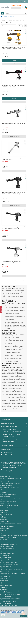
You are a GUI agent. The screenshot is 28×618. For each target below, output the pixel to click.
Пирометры (4, 530)
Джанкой (5, 436)
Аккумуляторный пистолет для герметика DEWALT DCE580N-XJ (13, 158)
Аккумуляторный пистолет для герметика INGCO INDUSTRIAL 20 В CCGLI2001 (13, 48)
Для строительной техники (8, 489)
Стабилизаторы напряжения (9, 544)
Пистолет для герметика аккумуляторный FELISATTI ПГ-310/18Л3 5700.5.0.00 (13, 227)
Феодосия (11, 434)
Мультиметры (5, 516)
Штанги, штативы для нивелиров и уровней (13, 568)
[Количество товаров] (20, 26)
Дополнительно (14, 445)
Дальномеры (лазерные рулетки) (10, 483)
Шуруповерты (5, 571)
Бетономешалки (5, 476)
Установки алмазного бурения (9, 564)
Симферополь (12, 429)
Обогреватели (5, 521)
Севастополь (6, 431)
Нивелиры (4, 519)
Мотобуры (4, 512)
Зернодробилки (5, 496)
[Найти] (25, 13)
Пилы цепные (5, 528)
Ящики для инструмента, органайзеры (12, 569)
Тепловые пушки (6, 557)
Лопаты (3, 508)
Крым (4, 429)
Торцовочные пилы (6, 592)
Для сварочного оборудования (10, 487)
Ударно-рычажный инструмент (10, 562)
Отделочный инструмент (8, 526)
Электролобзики (6, 596)
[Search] (16, 13)
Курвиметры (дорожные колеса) (10, 505)
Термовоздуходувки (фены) (9, 601)
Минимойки (4, 510)
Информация (14, 419)
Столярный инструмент (7, 553)
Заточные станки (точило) (8, 494)
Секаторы (4, 539)
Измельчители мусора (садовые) (10, 498)
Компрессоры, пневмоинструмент (10, 499)
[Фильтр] (1, 309)
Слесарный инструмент (8, 543)
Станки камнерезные (7, 546)
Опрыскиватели (5, 525)
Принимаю (23, 616)
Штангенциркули (6, 566)
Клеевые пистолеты (7, 583)
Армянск (12, 436)
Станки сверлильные (7, 550)
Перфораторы (5, 580)
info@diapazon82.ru (8, 454)
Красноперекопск (7, 439)
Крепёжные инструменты (8, 501)
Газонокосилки (5, 480)
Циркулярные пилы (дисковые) (10, 591)
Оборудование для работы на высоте (11, 523)
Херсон (12, 441)
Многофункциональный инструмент (11, 598)
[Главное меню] (18, 1)
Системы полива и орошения (9, 541)
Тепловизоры (5, 555)
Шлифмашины (5, 600)
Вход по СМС (16, 8)
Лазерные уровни (6, 507)
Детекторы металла (6, 485)
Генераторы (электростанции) (9, 482)
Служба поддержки (14, 423)
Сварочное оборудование (8, 537)
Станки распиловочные (7, 548)
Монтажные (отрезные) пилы (9, 605)
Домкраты (4, 492)
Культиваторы (5, 503)
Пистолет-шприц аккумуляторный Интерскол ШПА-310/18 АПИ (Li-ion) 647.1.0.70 (12, 263)
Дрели (3, 582)
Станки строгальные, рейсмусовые (11, 551)
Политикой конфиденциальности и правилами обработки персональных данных (12, 611)
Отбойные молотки (6, 585)
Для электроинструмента (8, 491)
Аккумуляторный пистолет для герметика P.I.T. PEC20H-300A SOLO (13, 86)
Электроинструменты (9, 16)
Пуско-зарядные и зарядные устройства (12, 534)
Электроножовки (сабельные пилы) (11, 594)
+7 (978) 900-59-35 (7, 452)
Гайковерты (4, 587)
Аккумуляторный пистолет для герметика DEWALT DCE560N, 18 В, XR (13, 124)
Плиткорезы (4, 532)
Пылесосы (4, 578)
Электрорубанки (6, 603)
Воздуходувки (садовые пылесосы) (11, 478)
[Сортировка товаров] (8, 26)
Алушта (5, 434)
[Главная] (1, 16)
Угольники (4, 560)
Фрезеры (4, 589)
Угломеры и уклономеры (8, 559)
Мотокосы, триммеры (7, 514)
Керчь (18, 434)
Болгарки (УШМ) (6, 576)
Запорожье (6, 441)
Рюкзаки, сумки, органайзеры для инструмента (14, 535)
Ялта (13, 431)
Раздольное (18, 439)
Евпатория (19, 431)
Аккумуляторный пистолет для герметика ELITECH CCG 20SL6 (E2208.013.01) (13, 193)
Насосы (3, 517)
